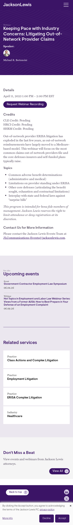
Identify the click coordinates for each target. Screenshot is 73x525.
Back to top (15, 492)
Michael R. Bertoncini (15, 60)
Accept (62, 518)
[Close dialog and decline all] (70, 505)
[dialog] (36, 514)
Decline (47, 518)
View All (58, 471)
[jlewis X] (66, 498)
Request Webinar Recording (25, 104)
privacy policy (47, 510)
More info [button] (7, 518)
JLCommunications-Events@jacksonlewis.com (34, 237)
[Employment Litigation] (36, 378)
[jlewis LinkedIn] (66, 491)
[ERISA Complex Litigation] (36, 396)
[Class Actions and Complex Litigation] (36, 359)
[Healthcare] (36, 415)
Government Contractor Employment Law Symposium (35, 284)
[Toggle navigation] (66, 4)
